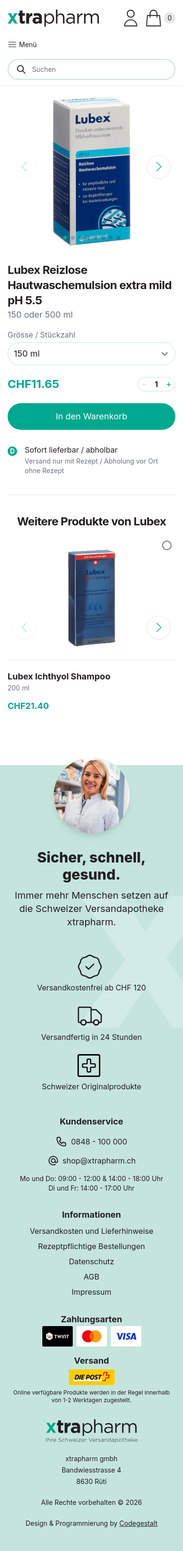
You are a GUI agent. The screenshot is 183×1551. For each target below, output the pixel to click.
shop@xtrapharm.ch (99, 1160)
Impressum (92, 1292)
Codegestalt (138, 1523)
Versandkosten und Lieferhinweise (91, 1231)
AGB (91, 1276)
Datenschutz (91, 1261)
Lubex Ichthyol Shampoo (59, 676)
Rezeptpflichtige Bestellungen (91, 1246)
